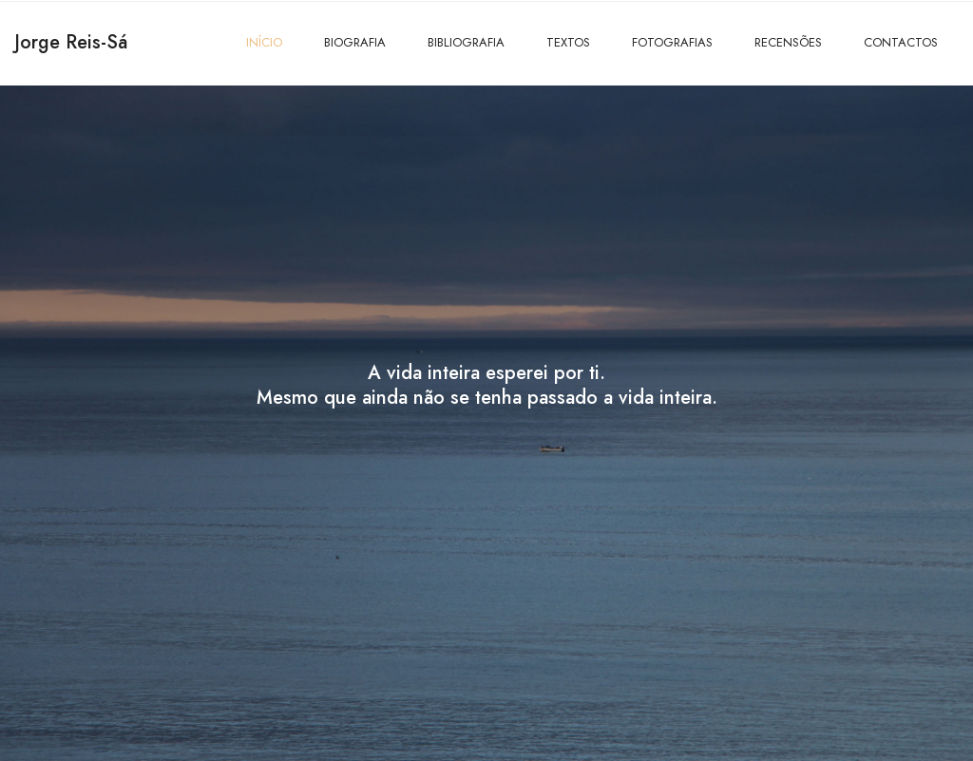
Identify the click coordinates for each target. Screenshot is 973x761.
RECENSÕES (788, 42)
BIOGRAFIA (355, 42)
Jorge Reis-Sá (70, 42)
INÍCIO (264, 42)
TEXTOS (568, 42)
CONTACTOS (901, 42)
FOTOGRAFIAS (672, 42)
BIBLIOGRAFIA (466, 42)
